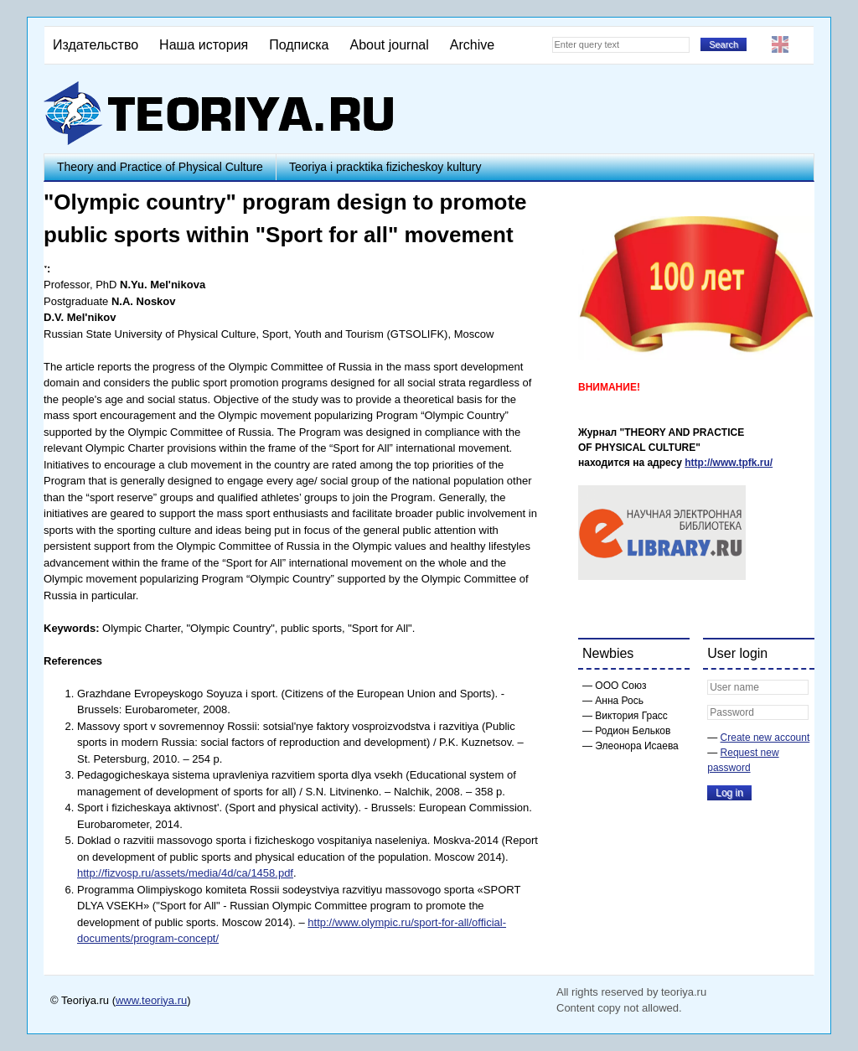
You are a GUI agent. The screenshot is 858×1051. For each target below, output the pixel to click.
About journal (388, 45)
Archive (472, 45)
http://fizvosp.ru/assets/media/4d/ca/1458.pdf (185, 873)
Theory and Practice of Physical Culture (160, 166)
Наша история (203, 45)
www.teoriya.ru (151, 1000)
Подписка (298, 45)
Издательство (95, 45)
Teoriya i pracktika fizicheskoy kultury (385, 166)
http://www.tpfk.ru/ (729, 463)
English (780, 44)
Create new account (765, 737)
